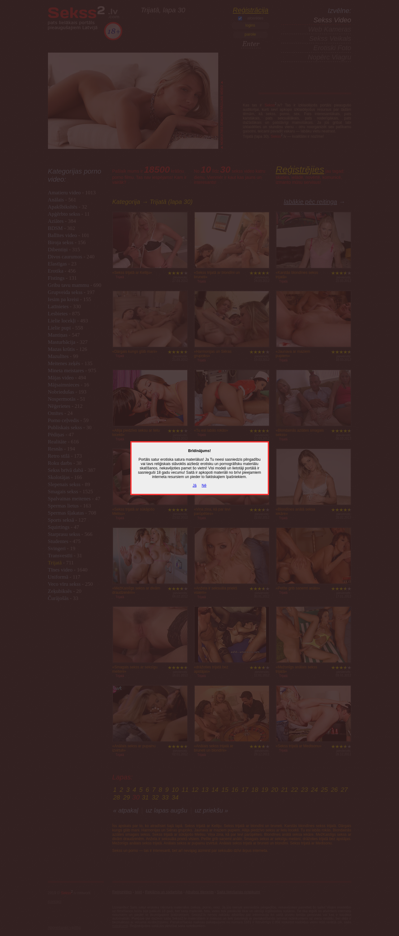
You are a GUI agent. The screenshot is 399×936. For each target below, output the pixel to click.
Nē (204, 485)
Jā (195, 485)
